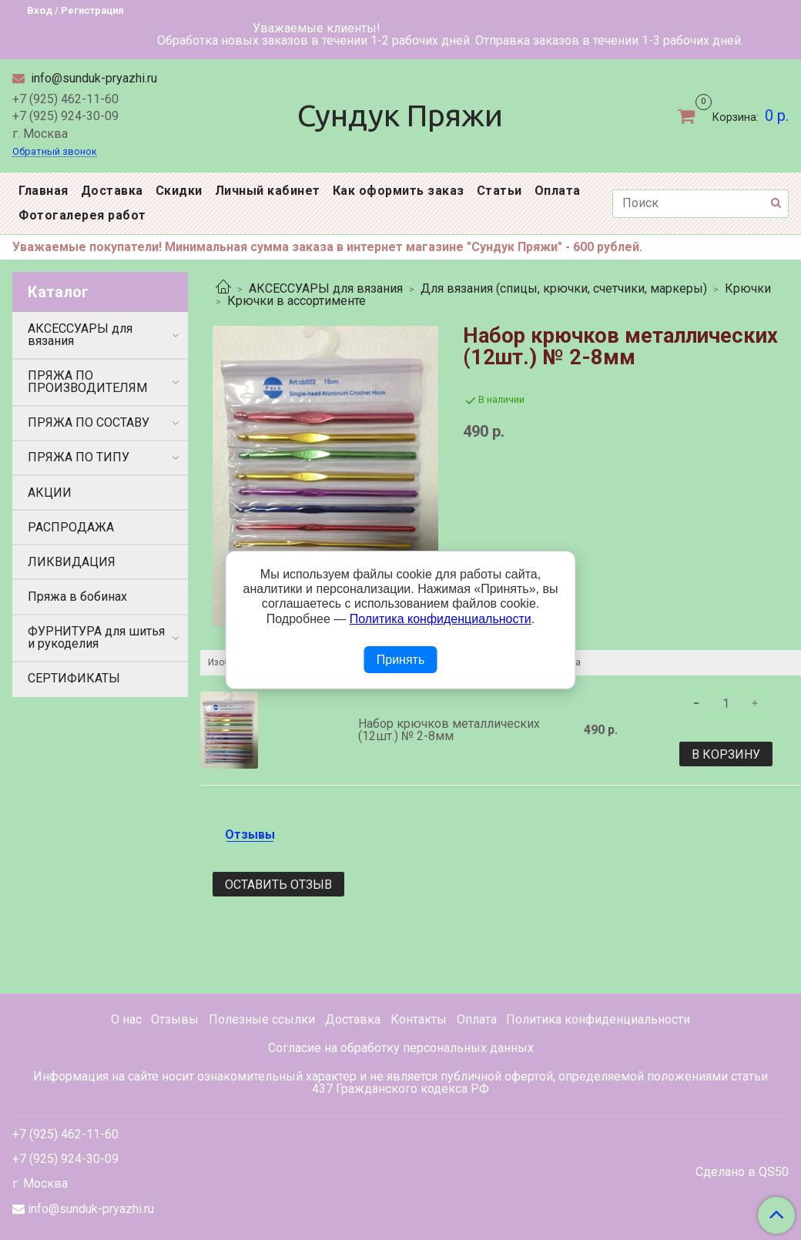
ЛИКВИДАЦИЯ (72, 562)
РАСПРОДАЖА (71, 527)
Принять (401, 659)
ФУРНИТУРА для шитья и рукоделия (96, 637)
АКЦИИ (50, 492)
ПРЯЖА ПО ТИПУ (78, 457)
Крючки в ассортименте (296, 300)
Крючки (748, 288)
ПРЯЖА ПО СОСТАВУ (88, 422)
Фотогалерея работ (82, 215)
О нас (126, 1019)
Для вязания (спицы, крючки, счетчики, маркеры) (564, 288)
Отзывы (175, 1019)
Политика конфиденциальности (598, 1019)
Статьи (499, 190)
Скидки (179, 190)
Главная (43, 190)
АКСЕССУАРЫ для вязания (326, 288)
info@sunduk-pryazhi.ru (92, 78)
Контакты (418, 1019)
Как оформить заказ (398, 190)
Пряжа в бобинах (77, 596)
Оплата (558, 190)
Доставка (112, 190)
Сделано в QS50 (742, 1172)
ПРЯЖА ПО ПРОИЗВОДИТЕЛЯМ (87, 381)
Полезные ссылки (262, 1019)
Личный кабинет (267, 190)
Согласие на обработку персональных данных (401, 1048)
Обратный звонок (54, 152)
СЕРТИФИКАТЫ (74, 678)
